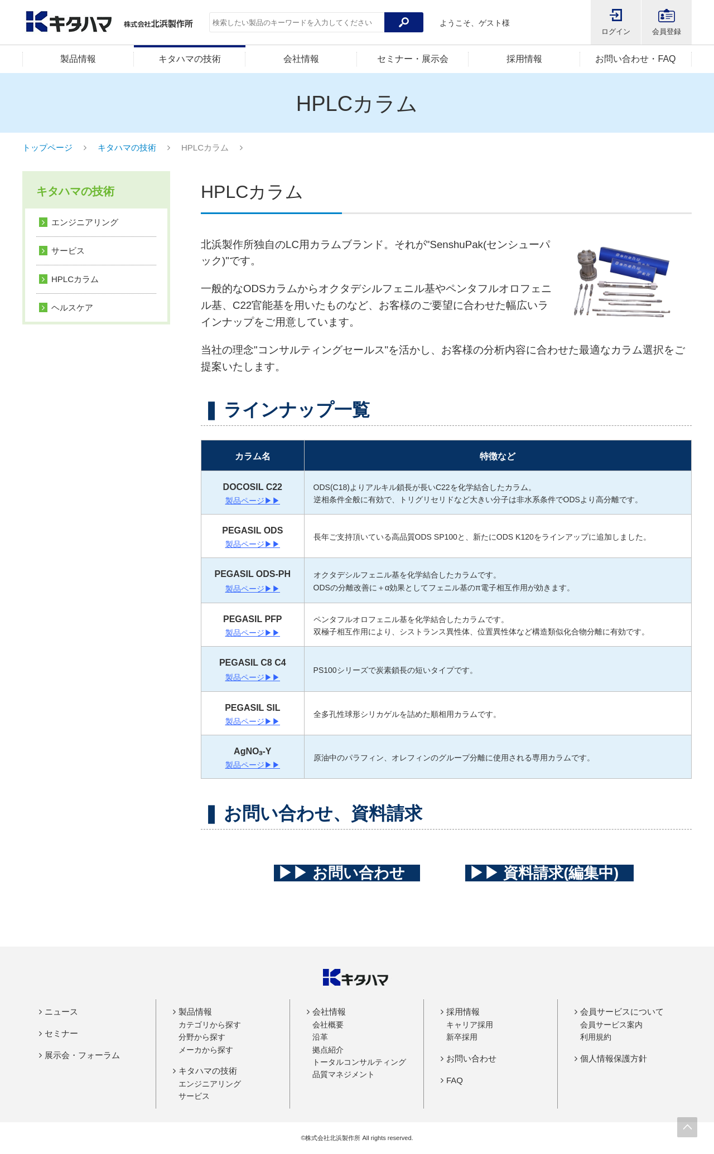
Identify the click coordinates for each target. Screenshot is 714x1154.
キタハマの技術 (189, 59)
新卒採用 (461, 1036)
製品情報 (78, 59)
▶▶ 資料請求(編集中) (549, 873)
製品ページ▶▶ (252, 500)
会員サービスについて (622, 1011)
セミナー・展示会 (412, 59)
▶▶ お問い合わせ (347, 873)
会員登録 (666, 31)
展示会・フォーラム (82, 1055)
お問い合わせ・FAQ (635, 59)
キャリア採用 (469, 1024)
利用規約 (595, 1036)
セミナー (61, 1033)
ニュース (61, 1011)
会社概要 (328, 1024)
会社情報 (301, 59)
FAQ (454, 1080)
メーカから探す (205, 1049)
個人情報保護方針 (613, 1058)
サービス (68, 250)
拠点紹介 (328, 1049)
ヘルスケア (72, 307)
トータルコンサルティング (359, 1062)
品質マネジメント (343, 1074)
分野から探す (201, 1036)
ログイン (615, 31)
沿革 (320, 1036)
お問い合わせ (471, 1058)
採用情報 (524, 59)
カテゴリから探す (209, 1024)
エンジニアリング (84, 222)
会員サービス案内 (611, 1024)
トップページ (47, 147)
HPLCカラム (75, 279)
